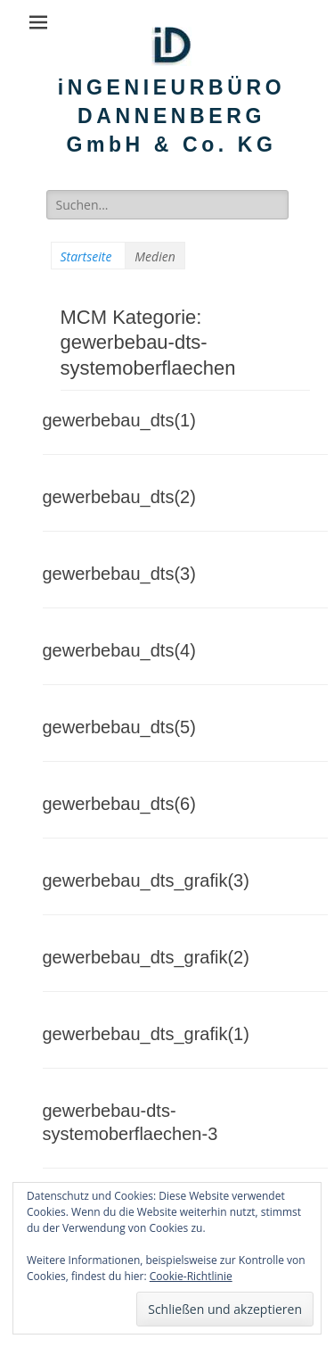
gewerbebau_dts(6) (119, 804)
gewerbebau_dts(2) (119, 497)
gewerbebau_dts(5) (119, 727)
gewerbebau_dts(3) (119, 573)
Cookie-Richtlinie (191, 1276)
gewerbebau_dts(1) (119, 420)
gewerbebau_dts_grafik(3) (146, 880)
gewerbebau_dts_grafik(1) (146, 1034)
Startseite (86, 256)
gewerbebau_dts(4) (119, 650)
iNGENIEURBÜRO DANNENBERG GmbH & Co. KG (171, 116)
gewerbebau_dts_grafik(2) (146, 957)
